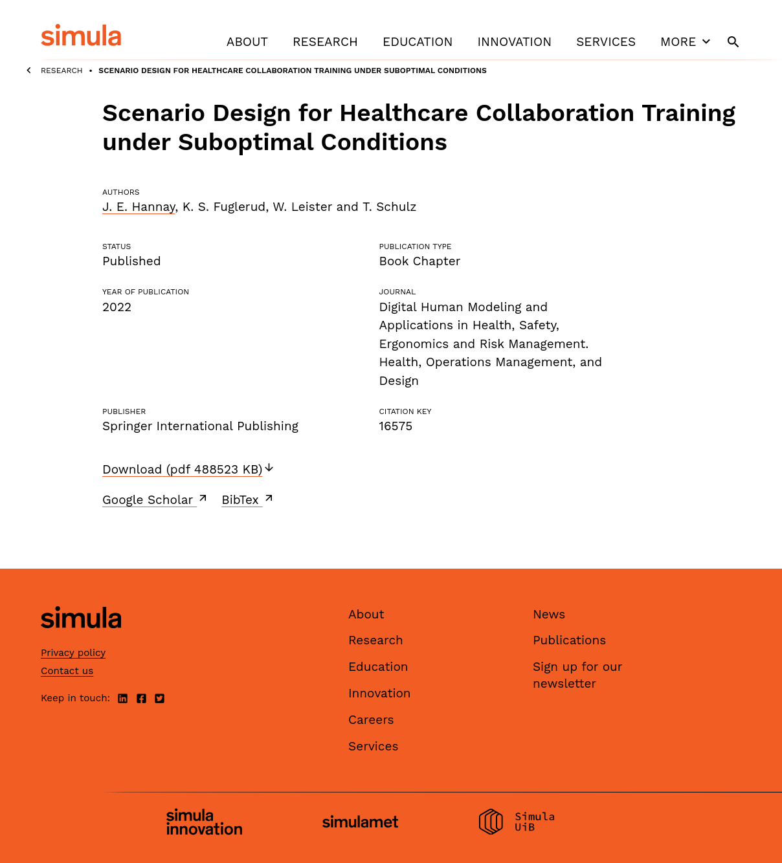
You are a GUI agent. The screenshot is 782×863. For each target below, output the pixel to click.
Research (325, 41)
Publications (569, 640)
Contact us (67, 671)
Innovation (514, 41)
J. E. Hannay (138, 206)
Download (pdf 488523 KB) (188, 469)
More (686, 41)
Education (417, 41)
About (247, 41)
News (549, 614)
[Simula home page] (81, 638)
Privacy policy (73, 653)
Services (606, 41)
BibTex (248, 499)
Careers (371, 719)
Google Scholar (155, 499)
